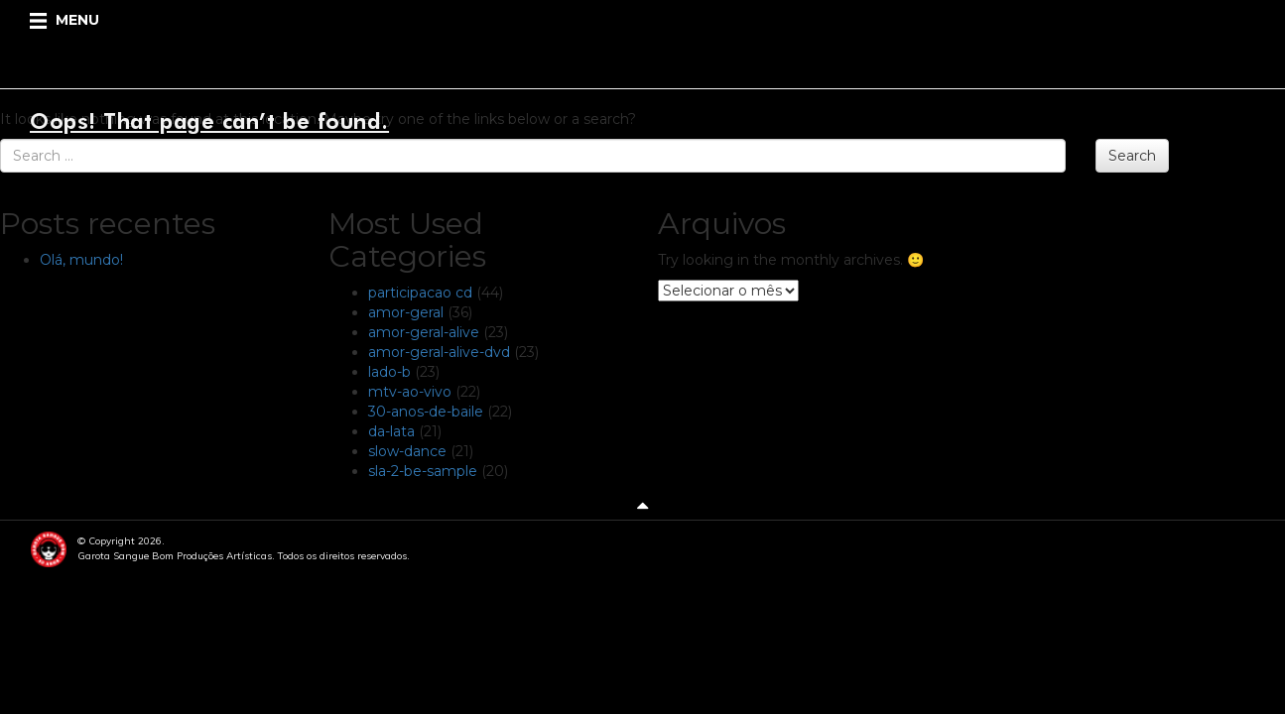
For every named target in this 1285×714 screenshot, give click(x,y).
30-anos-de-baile (425, 411)
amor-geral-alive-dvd (439, 352)
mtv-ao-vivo (409, 392)
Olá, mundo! (81, 260)
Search (1132, 156)
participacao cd (420, 292)
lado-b (389, 372)
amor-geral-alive (423, 332)
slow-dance (407, 451)
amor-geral (406, 312)
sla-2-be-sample (422, 471)
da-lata (391, 431)
